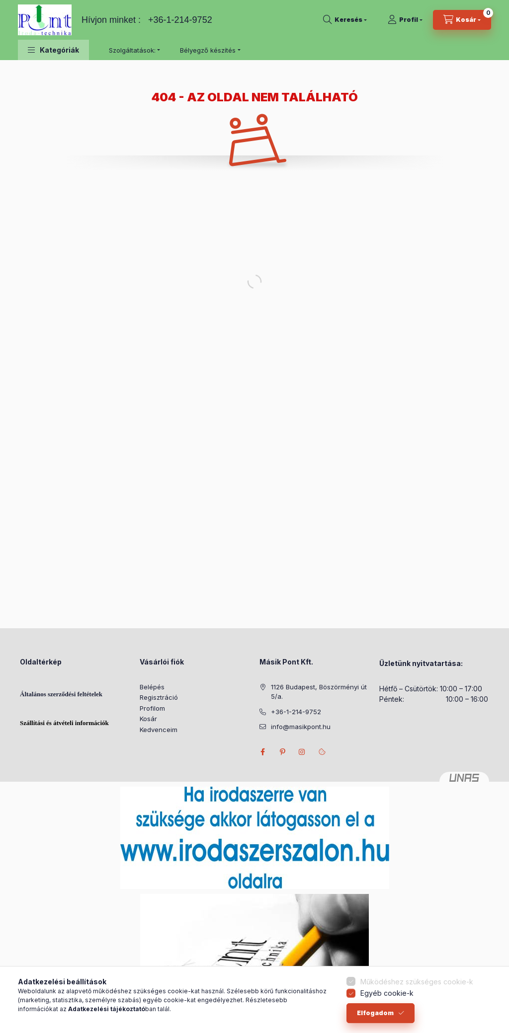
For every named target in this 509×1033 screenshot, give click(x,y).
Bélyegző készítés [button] (208, 50)
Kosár (148, 719)
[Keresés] (345, 20)
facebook (262, 752)
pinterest (282, 752)
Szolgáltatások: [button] (132, 50)
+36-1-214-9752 (180, 20)
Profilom (152, 708)
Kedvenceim (158, 730)
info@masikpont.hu (301, 727)
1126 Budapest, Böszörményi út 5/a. (319, 692)
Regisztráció (159, 697)
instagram (302, 752)
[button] (53, 50)
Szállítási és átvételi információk (64, 723)
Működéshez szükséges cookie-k (416, 986)
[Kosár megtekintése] (462, 20)
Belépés (152, 687)
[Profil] (405, 20)
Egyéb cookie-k (387, 997)
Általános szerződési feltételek (61, 694)
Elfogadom (375, 1017)
